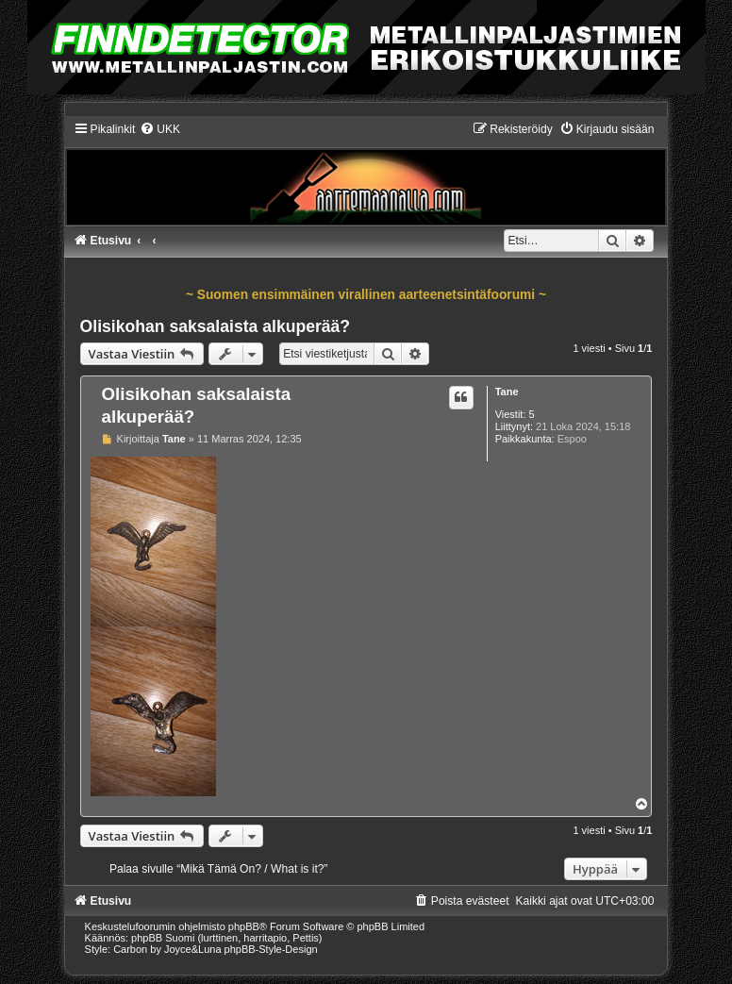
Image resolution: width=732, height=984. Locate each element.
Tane (507, 391)
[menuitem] (160, 129)
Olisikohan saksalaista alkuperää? (215, 326)
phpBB (243, 926)
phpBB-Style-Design (271, 949)
